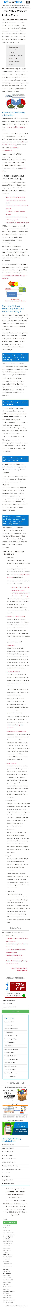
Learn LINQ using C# (10, 1062)
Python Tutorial (6, 1250)
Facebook (18, 1305)
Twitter (25, 1305)
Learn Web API (6, 1248)
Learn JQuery (6, 1289)
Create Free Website (7, 1173)
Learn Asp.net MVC (9, 1025)
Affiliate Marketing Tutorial (8, 1162)
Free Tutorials (6, 1228)
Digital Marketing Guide (9, 1000)
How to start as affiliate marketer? (17, 222)
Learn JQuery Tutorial (10, 1042)
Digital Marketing (7, 1295)
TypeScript (5, 1286)
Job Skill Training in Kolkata (11, 1305)
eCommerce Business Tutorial (10, 1007)
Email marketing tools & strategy (10, 1165)
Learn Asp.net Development (11, 1028)
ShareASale (11, 645)
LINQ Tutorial (6, 1259)
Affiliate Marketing (7, 1297)
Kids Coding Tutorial (8, 1302)
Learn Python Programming (11, 1073)
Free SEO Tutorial (7, 1003)
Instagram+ (21, 1307)
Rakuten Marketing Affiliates (17, 731)
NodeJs (10, 1286)
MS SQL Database (7, 1256)
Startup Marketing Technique (9, 1158)
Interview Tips (6, 1230)
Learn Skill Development (9, 1300)
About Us (5, 1219)
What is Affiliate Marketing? (15, 197)
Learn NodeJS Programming (11, 1049)
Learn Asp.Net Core (7, 1243)
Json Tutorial (6, 1284)
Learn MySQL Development (11, 1059)
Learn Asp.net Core (9, 1022)
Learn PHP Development (10, 1076)
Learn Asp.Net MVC (8, 1241)
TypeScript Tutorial (9, 1052)
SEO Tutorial (6, 1293)
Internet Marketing (16, 968)
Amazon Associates (13, 671)
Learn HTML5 (6, 1275)
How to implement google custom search (11, 1169)
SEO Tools (15, 1011)
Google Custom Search (7, 1180)
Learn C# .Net (6, 1245)
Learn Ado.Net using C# (10, 1069)
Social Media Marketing (8, 1148)
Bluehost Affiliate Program (16, 616)
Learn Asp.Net (6, 1238)
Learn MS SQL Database (10, 1056)
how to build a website (16, 127)
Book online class (10, 1222)
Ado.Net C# (6, 1261)
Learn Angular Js (8, 1045)
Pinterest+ (25, 1307)
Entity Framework (7, 1263)
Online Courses (6, 1225)
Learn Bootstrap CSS (8, 1279)
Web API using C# (9, 1032)
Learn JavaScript (7, 1282)
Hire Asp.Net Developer (8, 1234)
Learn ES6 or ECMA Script (11, 1035)
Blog (9, 1271)
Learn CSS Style (7, 1277)
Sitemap (5, 1271)
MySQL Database (7, 1266)
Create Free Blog (6, 1176)
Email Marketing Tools (7, 1151)
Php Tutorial (6, 1252)
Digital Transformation (8, 1232)
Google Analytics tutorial (8, 1183)
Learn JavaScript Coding (10, 1039)
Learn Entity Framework (10, 1066)
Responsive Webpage (7, 1155)
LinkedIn (22, 1305)
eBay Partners (12, 763)
